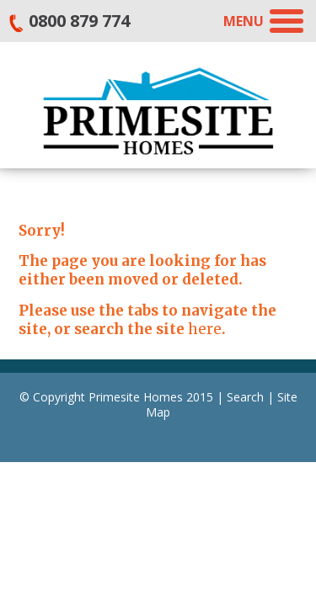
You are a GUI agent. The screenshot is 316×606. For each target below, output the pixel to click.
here (205, 329)
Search (245, 397)
